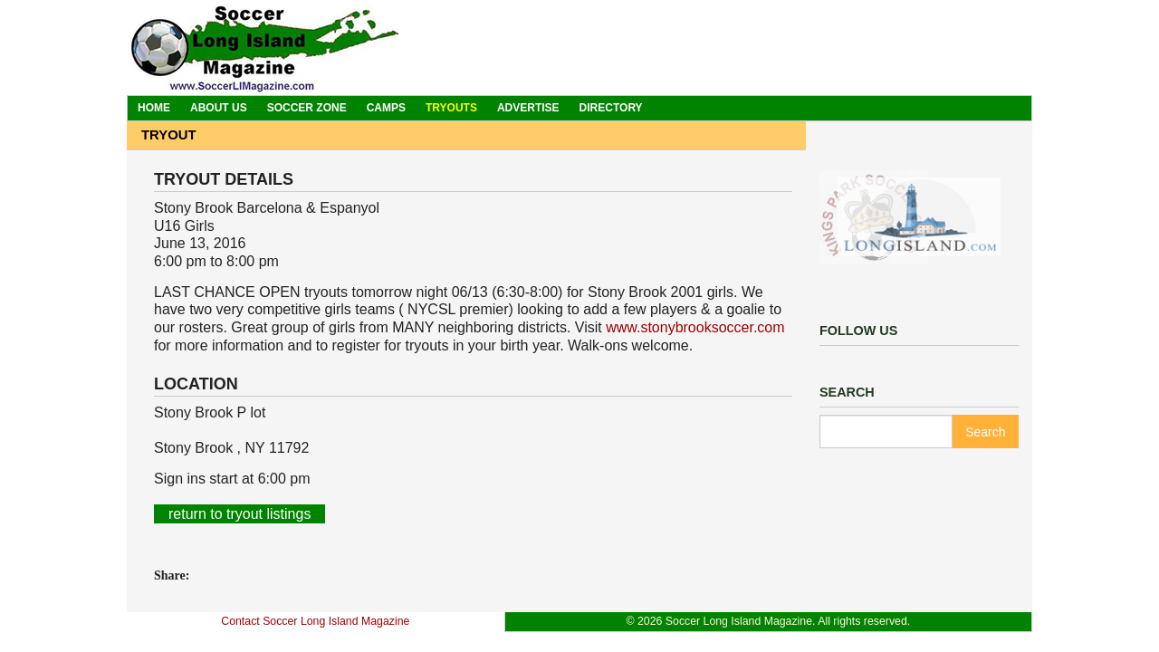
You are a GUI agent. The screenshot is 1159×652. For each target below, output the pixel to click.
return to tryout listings (239, 514)
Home (154, 107)
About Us (218, 107)
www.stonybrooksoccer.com (695, 327)
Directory (611, 107)
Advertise (528, 107)
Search (985, 432)
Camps (386, 107)
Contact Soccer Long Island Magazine (315, 621)
